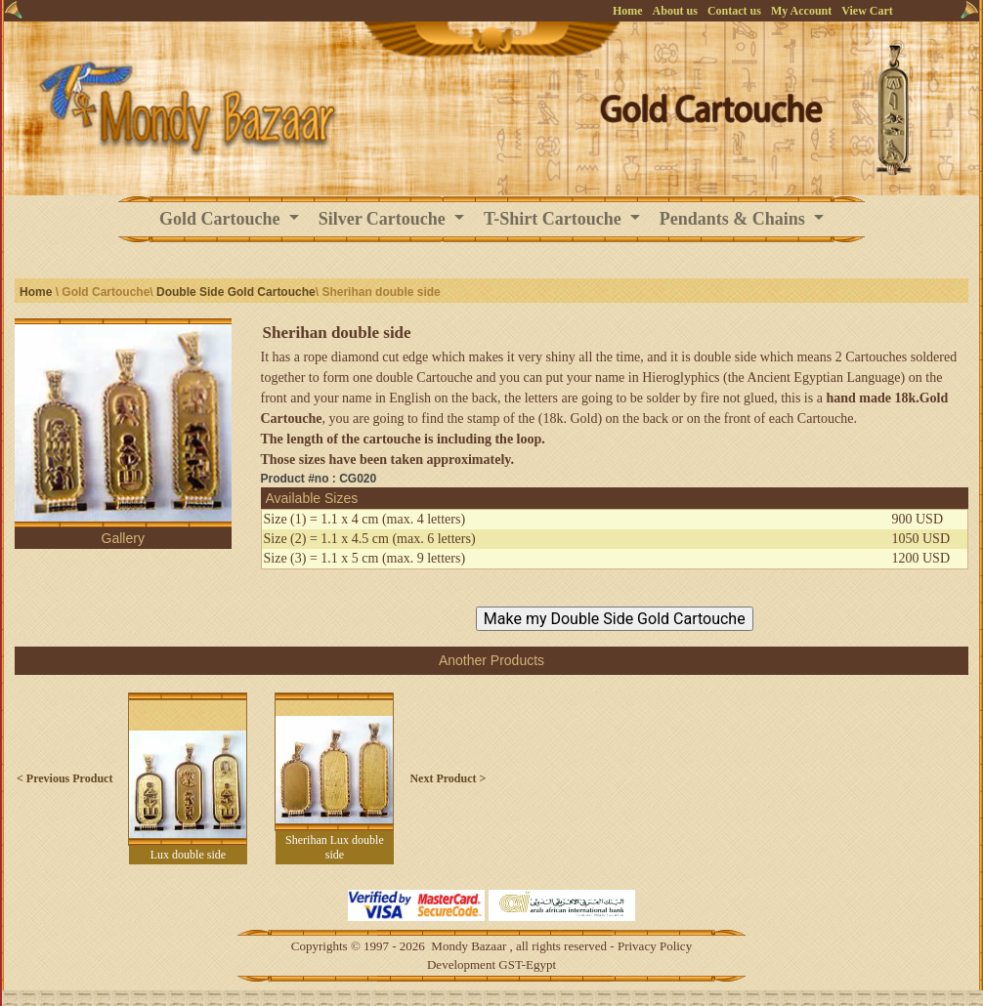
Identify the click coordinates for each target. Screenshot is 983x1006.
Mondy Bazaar (468, 946)
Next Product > (447, 778)
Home (628, 11)
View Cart (867, 11)
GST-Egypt (527, 964)
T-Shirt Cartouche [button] (554, 219)
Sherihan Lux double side (334, 847)
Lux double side (188, 854)
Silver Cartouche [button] (384, 219)
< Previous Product (64, 778)
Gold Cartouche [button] (221, 219)
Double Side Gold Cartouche (236, 292)
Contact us (734, 11)
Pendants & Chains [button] (735, 219)
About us (675, 11)
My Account (801, 11)
